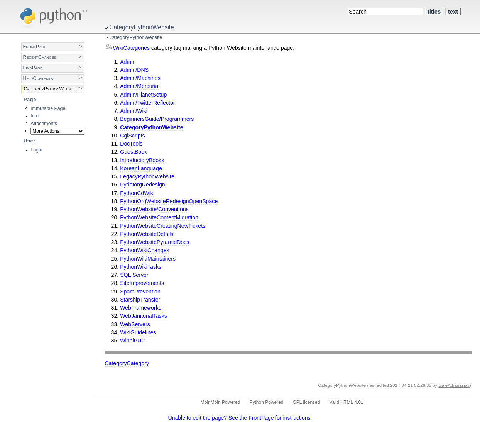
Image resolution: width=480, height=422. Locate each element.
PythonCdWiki (137, 193)
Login (36, 150)
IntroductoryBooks (142, 160)
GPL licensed (306, 402)
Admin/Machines (140, 78)
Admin (127, 62)
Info (34, 116)
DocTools (131, 144)
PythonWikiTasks (140, 267)
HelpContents (38, 78)
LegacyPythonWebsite (147, 176)
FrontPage (34, 46)
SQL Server (134, 275)
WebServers (135, 324)
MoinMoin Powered (220, 402)
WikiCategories (131, 48)
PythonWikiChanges (144, 250)
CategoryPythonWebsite (141, 27)
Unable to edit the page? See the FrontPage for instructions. (240, 418)
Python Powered (266, 402)
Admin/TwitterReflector (147, 103)
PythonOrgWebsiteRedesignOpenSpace (169, 201)
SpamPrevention (140, 291)
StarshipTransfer (140, 300)
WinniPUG (132, 340)
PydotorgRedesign (142, 184)
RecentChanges (39, 57)
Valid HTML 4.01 (346, 402)
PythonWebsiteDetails (146, 234)
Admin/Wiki (133, 111)
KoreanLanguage (141, 168)
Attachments (43, 123)
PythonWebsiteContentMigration (159, 217)
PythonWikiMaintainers (148, 259)
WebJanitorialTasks (143, 316)
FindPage (32, 68)
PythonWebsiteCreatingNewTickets (162, 226)
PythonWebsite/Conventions (154, 209)
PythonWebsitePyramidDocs (154, 242)
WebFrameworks (140, 308)
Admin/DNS (134, 70)
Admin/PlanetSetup (143, 95)
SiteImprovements (142, 283)
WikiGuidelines (138, 332)
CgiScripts (132, 135)
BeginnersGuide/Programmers (157, 119)
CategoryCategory (127, 363)
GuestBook (133, 152)
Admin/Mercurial (139, 86)
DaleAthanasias (454, 385)
